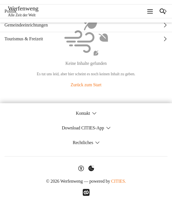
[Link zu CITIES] (86, 192)
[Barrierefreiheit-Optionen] (81, 168)
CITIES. (118, 181)
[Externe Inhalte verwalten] (91, 168)
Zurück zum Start (86, 84)
